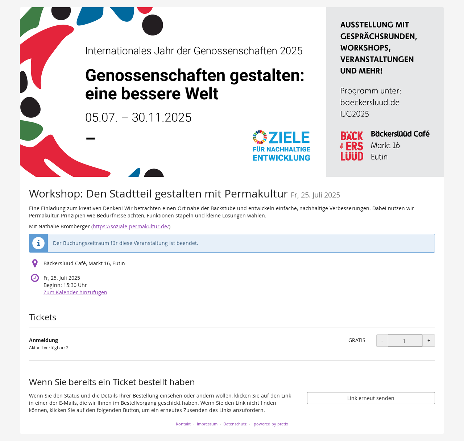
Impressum (207, 424)
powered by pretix (271, 424)
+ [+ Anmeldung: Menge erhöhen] (428, 340)
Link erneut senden (370, 398)
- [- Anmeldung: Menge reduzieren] (382, 340)
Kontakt (183, 424)
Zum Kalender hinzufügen (75, 292)
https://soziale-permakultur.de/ (131, 226)
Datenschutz (234, 424)
